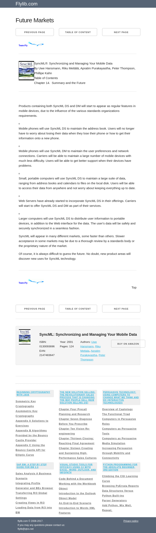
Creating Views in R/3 (30, 502)
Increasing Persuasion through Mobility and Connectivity (117, 453)
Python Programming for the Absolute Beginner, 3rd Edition (120, 467)
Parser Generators (114, 500)
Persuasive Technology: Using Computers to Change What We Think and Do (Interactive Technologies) (121, 397)
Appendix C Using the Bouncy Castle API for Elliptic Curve (31, 450)
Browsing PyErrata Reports (120, 486)
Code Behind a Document (76, 478)
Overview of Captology (117, 409)
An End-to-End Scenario (75, 503)
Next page (121, 32)
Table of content (78, 32)
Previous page (34, 32)
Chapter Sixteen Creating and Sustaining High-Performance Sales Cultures (78, 453)
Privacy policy (131, 521)
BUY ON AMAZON (128, 344)
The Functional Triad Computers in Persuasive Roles (119, 419)
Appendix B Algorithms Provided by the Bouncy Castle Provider (32, 435)
